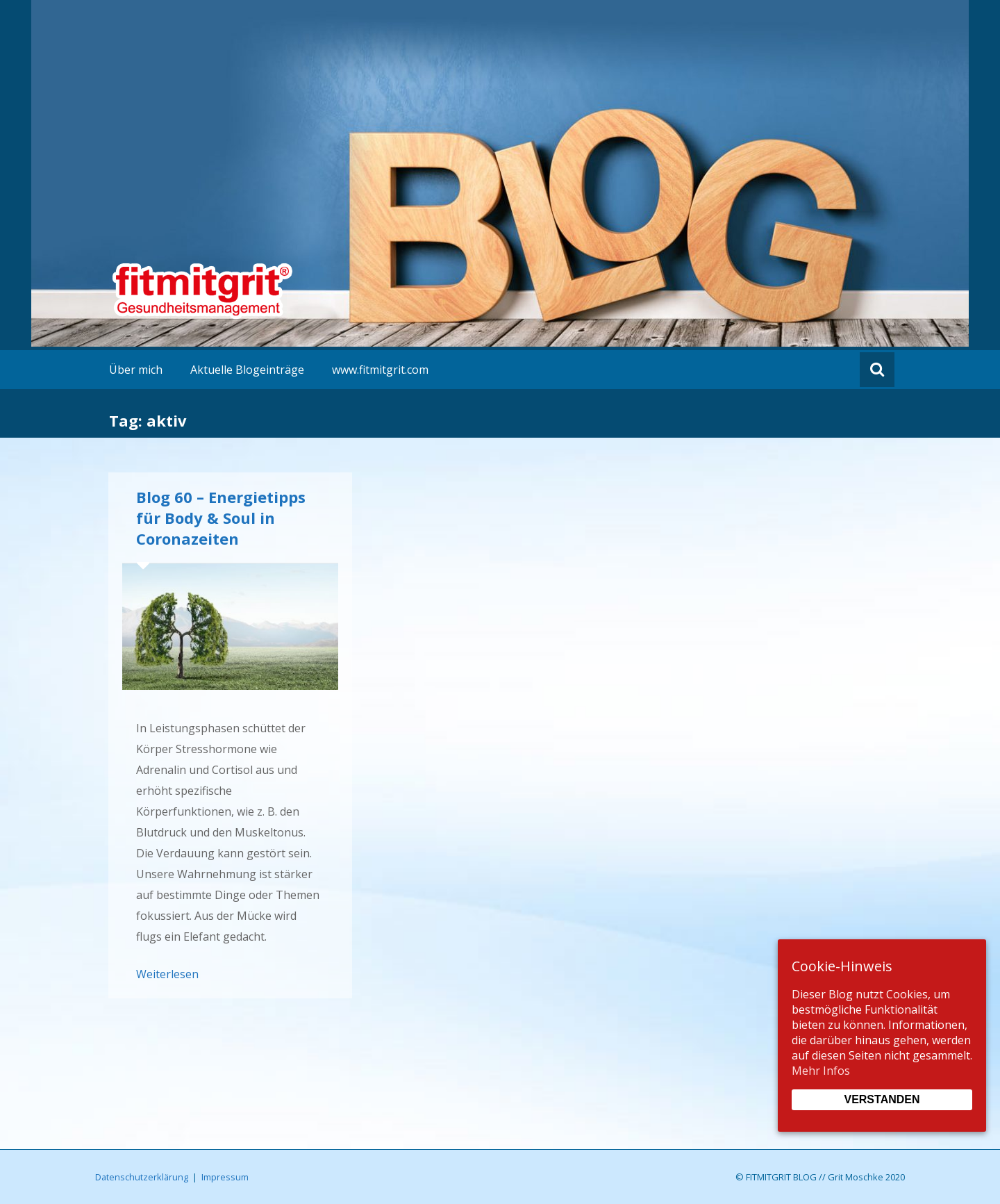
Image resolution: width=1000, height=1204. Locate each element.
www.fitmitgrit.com (380, 369)
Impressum (225, 1177)
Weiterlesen (167, 974)
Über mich (135, 369)
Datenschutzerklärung (141, 1177)
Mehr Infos (821, 1070)
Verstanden (881, 1099)
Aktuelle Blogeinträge (247, 369)
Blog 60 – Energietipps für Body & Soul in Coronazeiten (221, 517)
